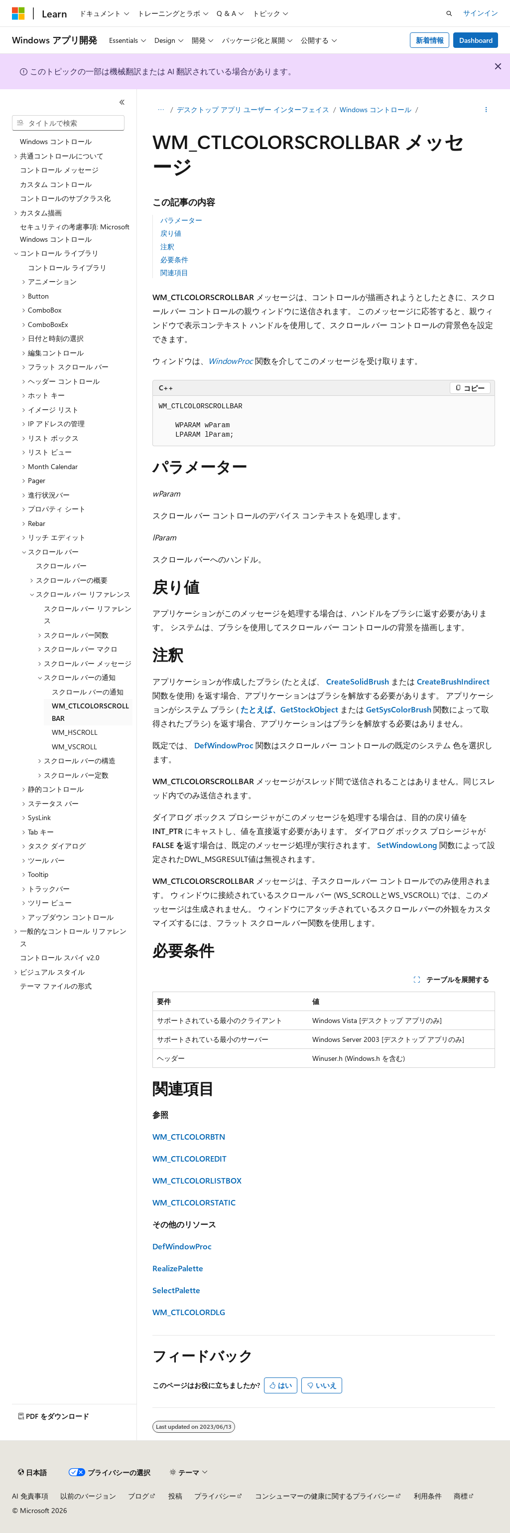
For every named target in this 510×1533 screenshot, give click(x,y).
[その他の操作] (486, 110)
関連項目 (174, 272)
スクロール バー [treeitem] (61, 565)
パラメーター (181, 220)
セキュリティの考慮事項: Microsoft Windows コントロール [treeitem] (74, 233)
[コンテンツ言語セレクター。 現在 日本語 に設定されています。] (32, 1473)
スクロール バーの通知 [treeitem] (88, 691)
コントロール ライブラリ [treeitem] (67, 267)
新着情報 (430, 40)
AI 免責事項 (30, 1496)
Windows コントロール (375, 109)
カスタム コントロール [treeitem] (56, 184)
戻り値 (170, 233)
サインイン (480, 12)
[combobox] (68, 123)
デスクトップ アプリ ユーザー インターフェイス (253, 109)
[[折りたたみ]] (122, 102)
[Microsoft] (18, 13)
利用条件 (428, 1496)
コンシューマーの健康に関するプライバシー (324, 1496)
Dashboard (476, 40)
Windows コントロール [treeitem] (56, 141)
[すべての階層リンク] (161, 110)
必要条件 (174, 259)
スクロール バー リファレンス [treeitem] (87, 615)
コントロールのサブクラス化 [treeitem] (65, 198)
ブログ (138, 1496)
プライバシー (215, 1496)
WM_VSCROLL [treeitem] (74, 746)
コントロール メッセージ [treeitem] (59, 169)
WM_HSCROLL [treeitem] (75, 732)
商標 (461, 1496)
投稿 (175, 1496)
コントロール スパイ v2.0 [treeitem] (60, 957)
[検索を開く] (449, 13)
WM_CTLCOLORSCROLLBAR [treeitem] (90, 712)
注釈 (167, 246)
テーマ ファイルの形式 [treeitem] (56, 986)
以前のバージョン (88, 1496)
